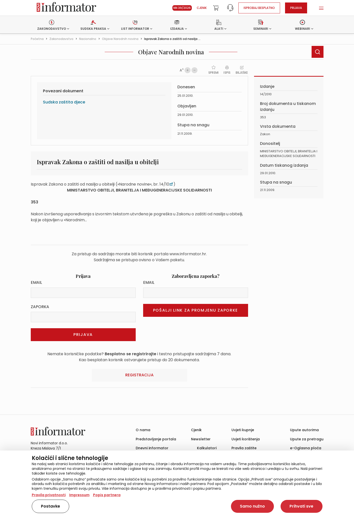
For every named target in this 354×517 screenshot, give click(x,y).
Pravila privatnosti (49, 494)
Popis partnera (107, 494)
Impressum (79, 494)
